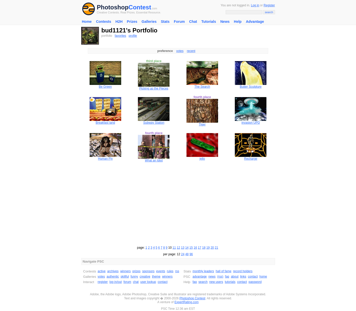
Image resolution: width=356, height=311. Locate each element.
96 (191, 254)
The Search (202, 86)
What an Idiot (154, 160)
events (160, 271)
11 (174, 247)
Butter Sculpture (251, 86)
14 (187, 247)
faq (227, 276)
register (103, 282)
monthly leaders (203, 271)
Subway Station (153, 122)
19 (208, 247)
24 (182, 254)
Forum (179, 22)
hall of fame (223, 271)
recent (191, 51)
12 (178, 247)
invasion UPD (250, 122)
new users (216, 282)
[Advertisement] (178, 203)
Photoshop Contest (192, 298)
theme (156, 276)
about (234, 276)
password (255, 282)
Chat (193, 22)
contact (162, 282)
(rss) (220, 276)
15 (191, 247)
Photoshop (113, 7)
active (102, 271)
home (263, 276)
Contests (103, 22)
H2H (118, 22)
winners (125, 271)
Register (269, 5)
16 (195, 247)
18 (203, 247)
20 (212, 247)
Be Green (105, 86)
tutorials (230, 282)
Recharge (250, 158)
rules (170, 271)
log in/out (116, 282)
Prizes (132, 22)
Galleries (149, 22)
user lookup (148, 282)
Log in (255, 5)
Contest (140, 7)
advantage (200, 276)
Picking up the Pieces (153, 88)
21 (216, 247)
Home (87, 22)
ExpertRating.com (187, 302)
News (225, 22)
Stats (165, 22)
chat (136, 282)
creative (145, 276)
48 (187, 254)
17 (199, 247)
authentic (113, 276)
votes (179, 51)
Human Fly (105, 158)
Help (237, 22)
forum (127, 282)
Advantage (255, 22)
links (243, 276)
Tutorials (208, 22)
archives (113, 271)
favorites (120, 36)
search (202, 282)
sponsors (148, 271)
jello (202, 158)
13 (182, 247)
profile (133, 36)
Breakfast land (105, 122)
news (212, 276)
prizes (136, 271)
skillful (125, 276)
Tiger (202, 124)
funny (134, 276)
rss (177, 271)
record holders (243, 271)
